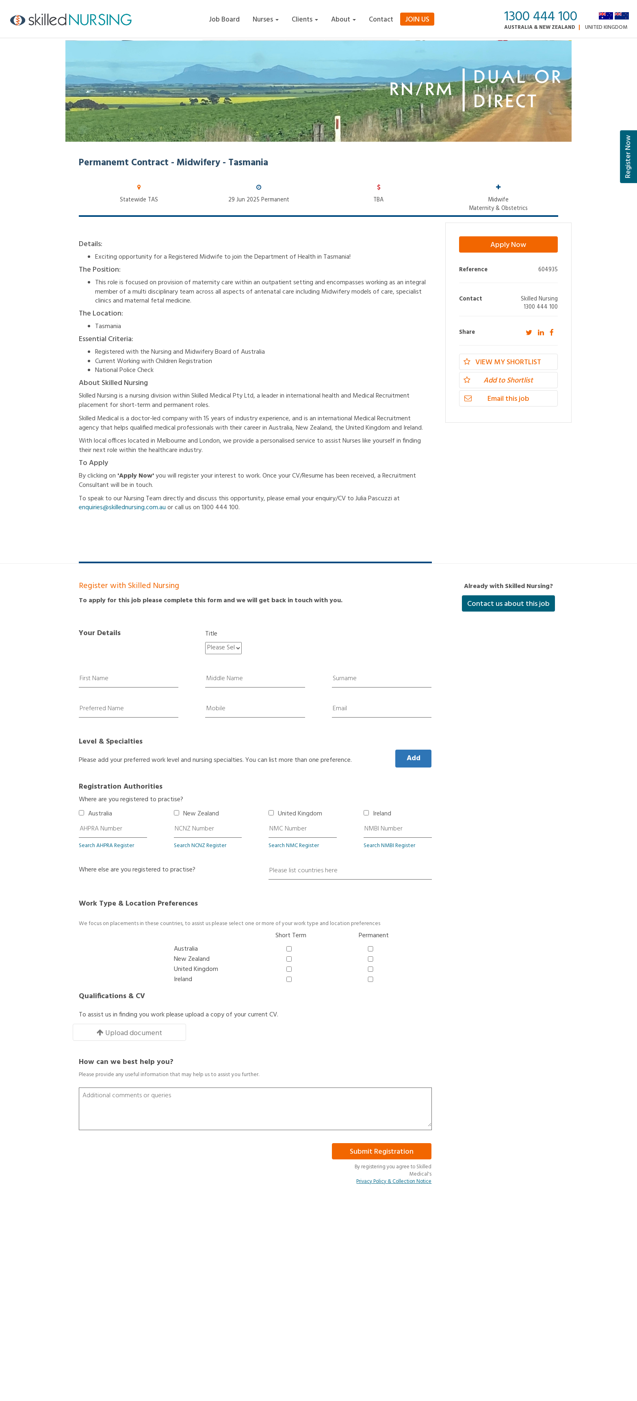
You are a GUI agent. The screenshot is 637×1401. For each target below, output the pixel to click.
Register (160, 1289)
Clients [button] (305, 19)
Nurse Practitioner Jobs (427, 1279)
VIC (401, 1302)
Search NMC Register (294, 845)
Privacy (87, 1279)
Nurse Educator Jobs (347, 1279)
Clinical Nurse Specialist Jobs (281, 1279)
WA (426, 1302)
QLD (327, 1302)
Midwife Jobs (415, 1270)
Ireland (382, 814)
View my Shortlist (503, 362)
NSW (278, 1302)
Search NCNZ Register (200, 845)
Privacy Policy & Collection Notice (393, 1164)
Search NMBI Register (389, 845)
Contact (381, 19)
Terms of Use (94, 1270)
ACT (252, 1302)
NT (300, 1302)
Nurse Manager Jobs (271, 1289)
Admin (86, 1289)
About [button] (343, 19)
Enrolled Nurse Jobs (270, 1270)
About (158, 1279)
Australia (100, 814)
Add (413, 758)
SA (350, 1302)
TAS (376, 1302)
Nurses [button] (266, 19)
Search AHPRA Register (106, 845)
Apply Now (508, 245)
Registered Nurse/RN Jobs (354, 1270)
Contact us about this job (508, 604)
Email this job (496, 399)
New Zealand (201, 814)
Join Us (417, 20)
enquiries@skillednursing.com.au (122, 507)
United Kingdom (606, 27)
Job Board (224, 19)
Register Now (628, 156)
